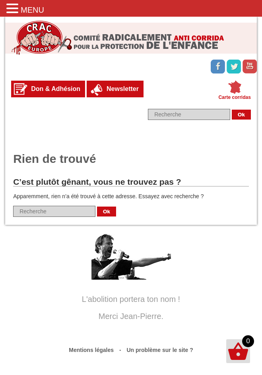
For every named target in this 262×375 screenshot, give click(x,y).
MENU (32, 10)
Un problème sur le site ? (160, 350)
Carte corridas (234, 97)
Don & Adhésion (55, 88)
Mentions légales (91, 350)
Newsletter (123, 88)
